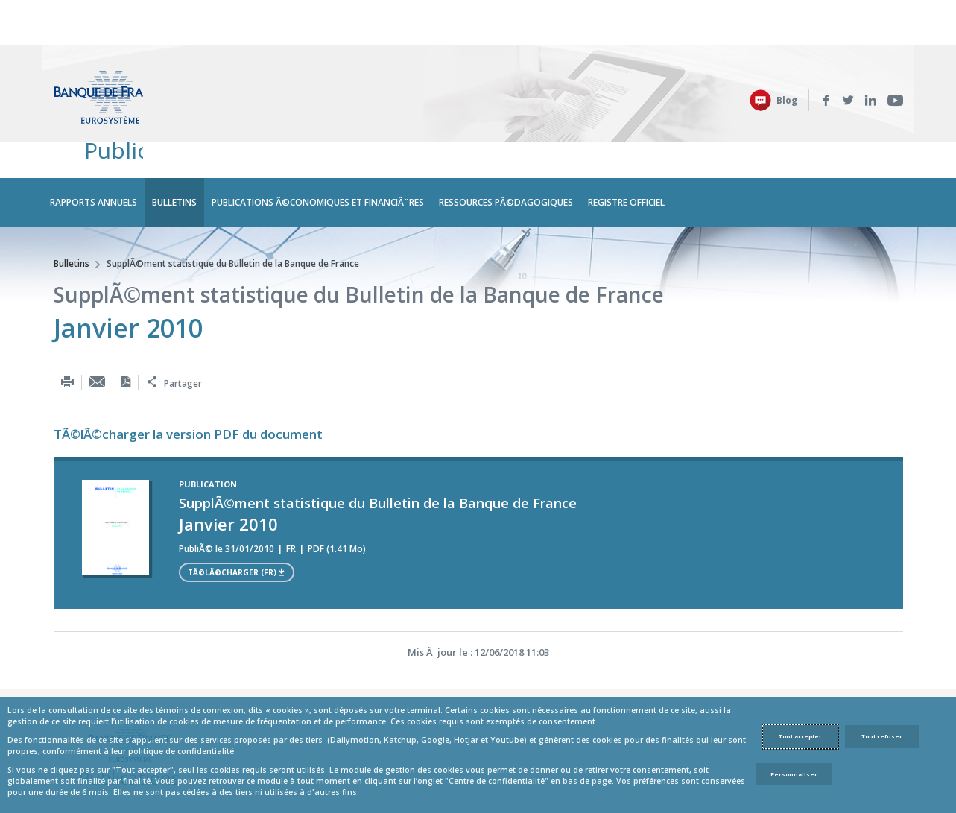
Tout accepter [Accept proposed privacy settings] (800, 736)
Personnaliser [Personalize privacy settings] (793, 774)
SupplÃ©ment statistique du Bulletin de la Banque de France (233, 182)
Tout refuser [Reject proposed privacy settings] (881, 736)
